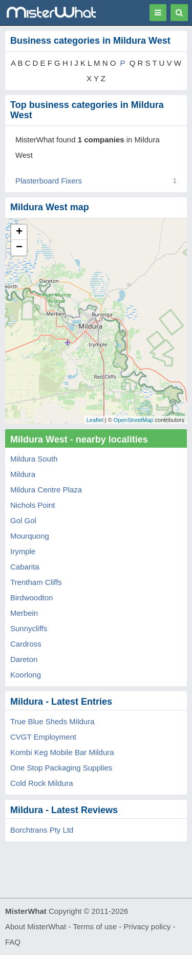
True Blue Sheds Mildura (52, 721)
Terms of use (95, 926)
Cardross (25, 643)
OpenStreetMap (134, 420)
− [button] (19, 247)
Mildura (22, 474)
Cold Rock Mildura (41, 783)
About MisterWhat (35, 926)
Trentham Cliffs (36, 582)
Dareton (23, 659)
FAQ (12, 942)
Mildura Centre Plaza (46, 489)
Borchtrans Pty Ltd (41, 829)
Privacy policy (147, 926)
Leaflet (95, 420)
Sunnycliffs (28, 628)
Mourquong (29, 535)
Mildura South (34, 458)
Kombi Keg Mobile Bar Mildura (62, 752)
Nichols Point (32, 505)
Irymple (22, 551)
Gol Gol (23, 520)
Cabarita (24, 566)
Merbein (24, 613)
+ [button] (19, 232)
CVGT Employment (43, 736)
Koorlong (25, 674)
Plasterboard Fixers (48, 180)
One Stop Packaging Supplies (61, 767)
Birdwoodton (31, 597)
